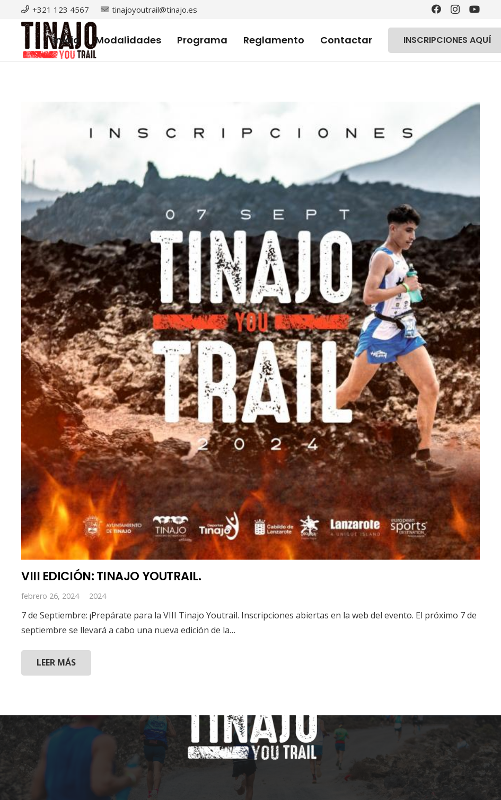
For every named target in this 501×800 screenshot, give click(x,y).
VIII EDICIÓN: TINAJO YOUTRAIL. (111, 576)
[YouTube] (474, 9)
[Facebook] (436, 9)
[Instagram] (455, 9)
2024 (97, 596)
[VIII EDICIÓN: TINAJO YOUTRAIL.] (250, 331)
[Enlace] (250, 727)
